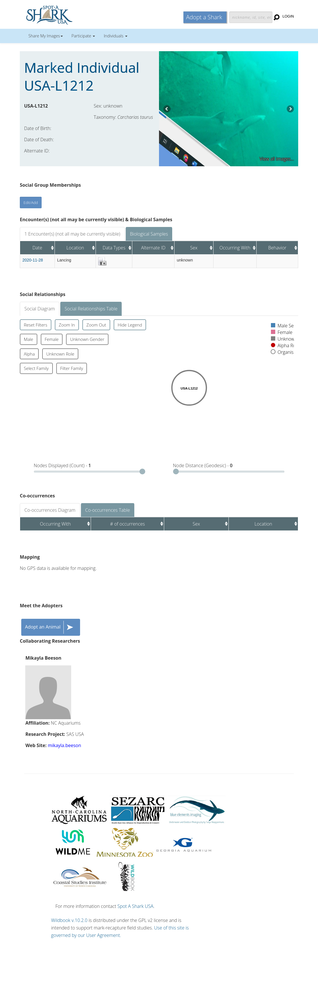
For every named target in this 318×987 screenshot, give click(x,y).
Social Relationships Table (91, 309)
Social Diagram (39, 309)
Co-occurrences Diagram (49, 510)
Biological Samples (149, 234)
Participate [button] (83, 36)
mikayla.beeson (64, 745)
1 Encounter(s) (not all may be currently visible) (72, 234)
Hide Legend (130, 325)
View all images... (277, 159)
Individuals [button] (115, 36)
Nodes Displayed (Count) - (62, 465)
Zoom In (67, 325)
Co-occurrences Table (107, 510)
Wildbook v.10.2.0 (69, 920)
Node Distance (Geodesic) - (203, 465)
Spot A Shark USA (135, 906)
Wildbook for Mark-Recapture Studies (74, 14)
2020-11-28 (32, 260)
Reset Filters (35, 325)
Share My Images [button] (45, 36)
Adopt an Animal (50, 627)
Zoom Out (96, 325)
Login (288, 16)
